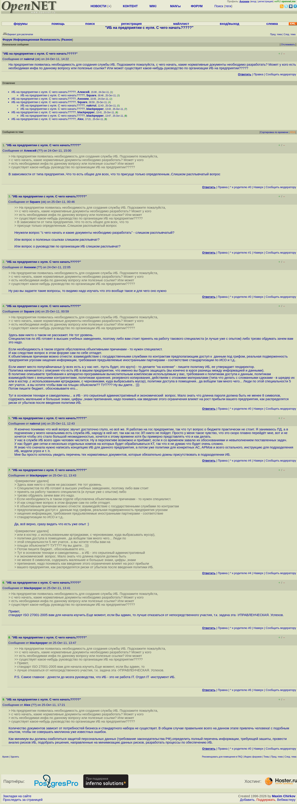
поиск (90, 23)
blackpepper (95, 109)
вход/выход (229, 23)
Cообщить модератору (281, 74)
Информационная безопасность (36, 39)
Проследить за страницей (23, 800)
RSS (292, 132)
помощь (58, 23)
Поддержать (265, 800)
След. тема (290, 756)
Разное (67, 39)
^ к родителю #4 (240, 460)
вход (253, 1)
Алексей (83, 92)
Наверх (258, 187)
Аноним (83, 98)
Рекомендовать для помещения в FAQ (222, 756)
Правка (258, 74)
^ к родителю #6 (240, 690)
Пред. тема (277, 756)
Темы (266, 756)
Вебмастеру (286, 800)
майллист (181, 23)
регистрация (265, 1)
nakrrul (29, 59)
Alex (80, 119)
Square (91, 95)
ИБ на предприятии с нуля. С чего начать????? (43, 92)
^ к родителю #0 (240, 187)
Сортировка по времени (274, 132)
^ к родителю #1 (240, 252)
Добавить (247, 800)
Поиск (218, 6)
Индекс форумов (253, 756)
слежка (272, 23)
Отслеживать (288, 44)
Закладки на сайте (17, 796)
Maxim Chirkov (283, 796)
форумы (21, 23)
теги (228, 6)
